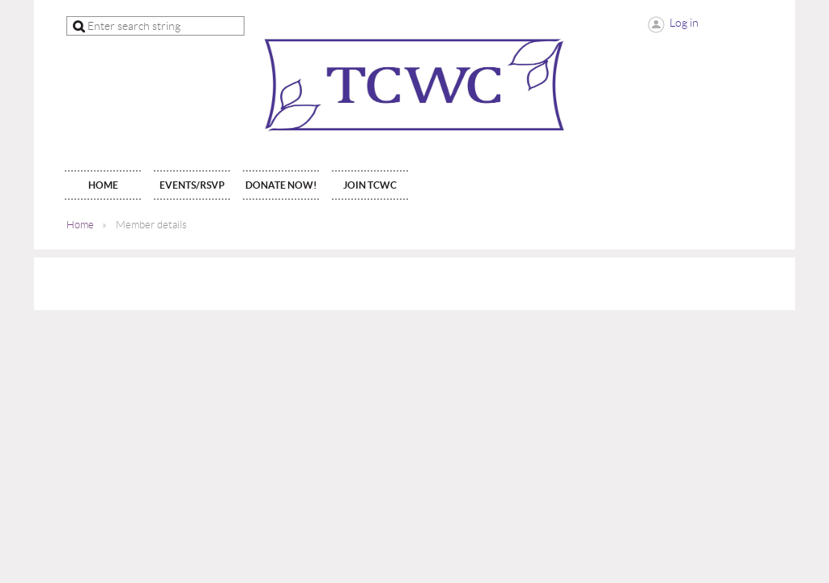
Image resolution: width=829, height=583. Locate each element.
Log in (684, 22)
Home (80, 225)
